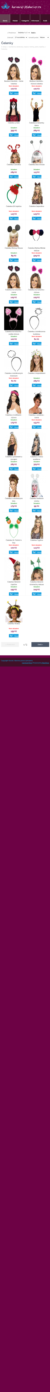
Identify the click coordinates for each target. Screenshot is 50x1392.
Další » (40, 644)
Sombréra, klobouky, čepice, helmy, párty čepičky (27, 47)
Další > (33, 33)
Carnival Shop (27, 663)
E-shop (4, 47)
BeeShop (45, 663)
